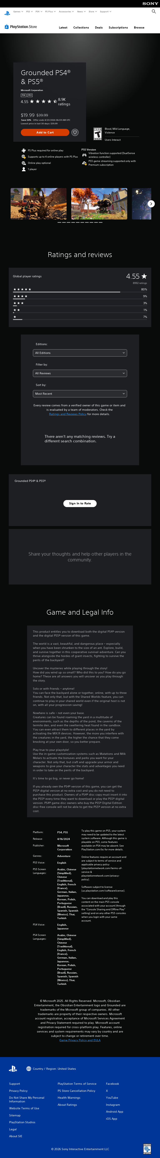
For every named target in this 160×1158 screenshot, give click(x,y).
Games (16, 11)
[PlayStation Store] (21, 22)
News (80, 11)
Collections (81, 23)
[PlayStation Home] (7, 11)
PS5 (28, 11)
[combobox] (80, 349)
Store (91, 11)
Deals (99, 23)
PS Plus (49, 11)
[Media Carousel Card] (39, 199)
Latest (63, 23)
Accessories (65, 11)
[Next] (151, 199)
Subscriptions (118, 23)
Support (104, 11)
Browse (139, 23)
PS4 (37, 11)
